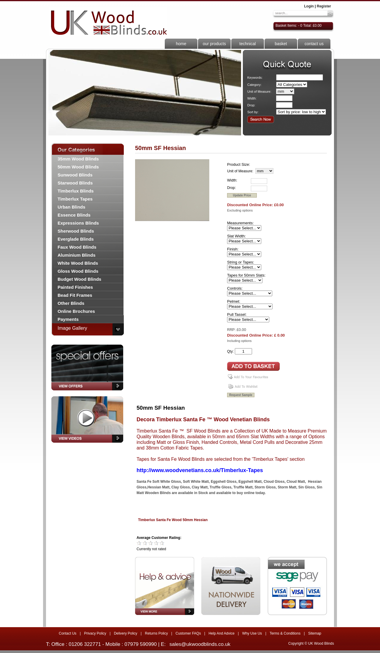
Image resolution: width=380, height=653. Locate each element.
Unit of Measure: (259, 91)
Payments (68, 319)
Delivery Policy (125, 633)
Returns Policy (156, 633)
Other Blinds (71, 303)
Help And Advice (221, 633)
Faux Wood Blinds (77, 247)
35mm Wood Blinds (78, 158)
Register (324, 6)
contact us (314, 43)
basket (281, 43)
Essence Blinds (74, 214)
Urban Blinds (71, 206)
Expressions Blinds (78, 222)
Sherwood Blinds (76, 231)
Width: (251, 98)
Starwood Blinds (75, 182)
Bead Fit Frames (75, 295)
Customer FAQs (188, 633)
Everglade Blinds (76, 239)
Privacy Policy (95, 633)
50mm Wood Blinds (78, 166)
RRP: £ (233, 330)
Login (309, 6)
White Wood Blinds (78, 263)
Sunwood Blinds (75, 174)
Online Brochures (76, 311)
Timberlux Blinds (76, 190)
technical (247, 43)
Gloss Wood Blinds (78, 271)
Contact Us (67, 633)
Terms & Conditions (285, 633)
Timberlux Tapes (75, 198)
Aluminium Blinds (77, 255)
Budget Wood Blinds (79, 279)
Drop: (251, 105)
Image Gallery (72, 328)
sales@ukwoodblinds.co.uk (200, 644)
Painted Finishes (75, 287)
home (181, 43)
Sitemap (314, 633)
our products (214, 43)
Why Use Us (252, 633)
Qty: (230, 351)
